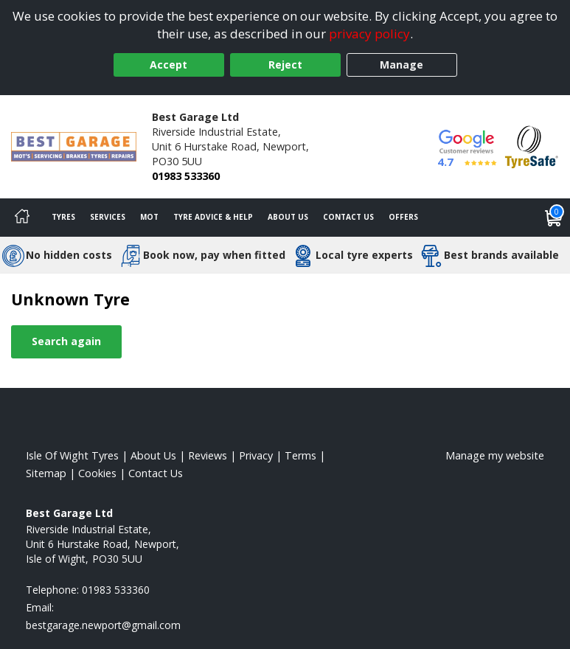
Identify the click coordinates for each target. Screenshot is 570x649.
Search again (66, 341)
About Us (288, 217)
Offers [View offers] (403, 217)
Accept (168, 65)
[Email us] (103, 625)
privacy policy (369, 33)
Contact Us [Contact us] (348, 217)
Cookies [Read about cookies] (97, 473)
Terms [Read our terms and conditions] (300, 455)
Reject (285, 65)
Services (107, 217)
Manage (401, 65)
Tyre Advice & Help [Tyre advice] (213, 217)
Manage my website (494, 455)
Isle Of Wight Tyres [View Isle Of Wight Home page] (72, 455)
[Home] (22, 217)
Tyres (63, 217)
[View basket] (554, 217)
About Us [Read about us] (153, 455)
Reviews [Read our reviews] (207, 455)
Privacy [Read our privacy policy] (256, 455)
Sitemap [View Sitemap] (46, 473)
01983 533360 (186, 176)
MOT (149, 217)
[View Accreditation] (531, 146)
